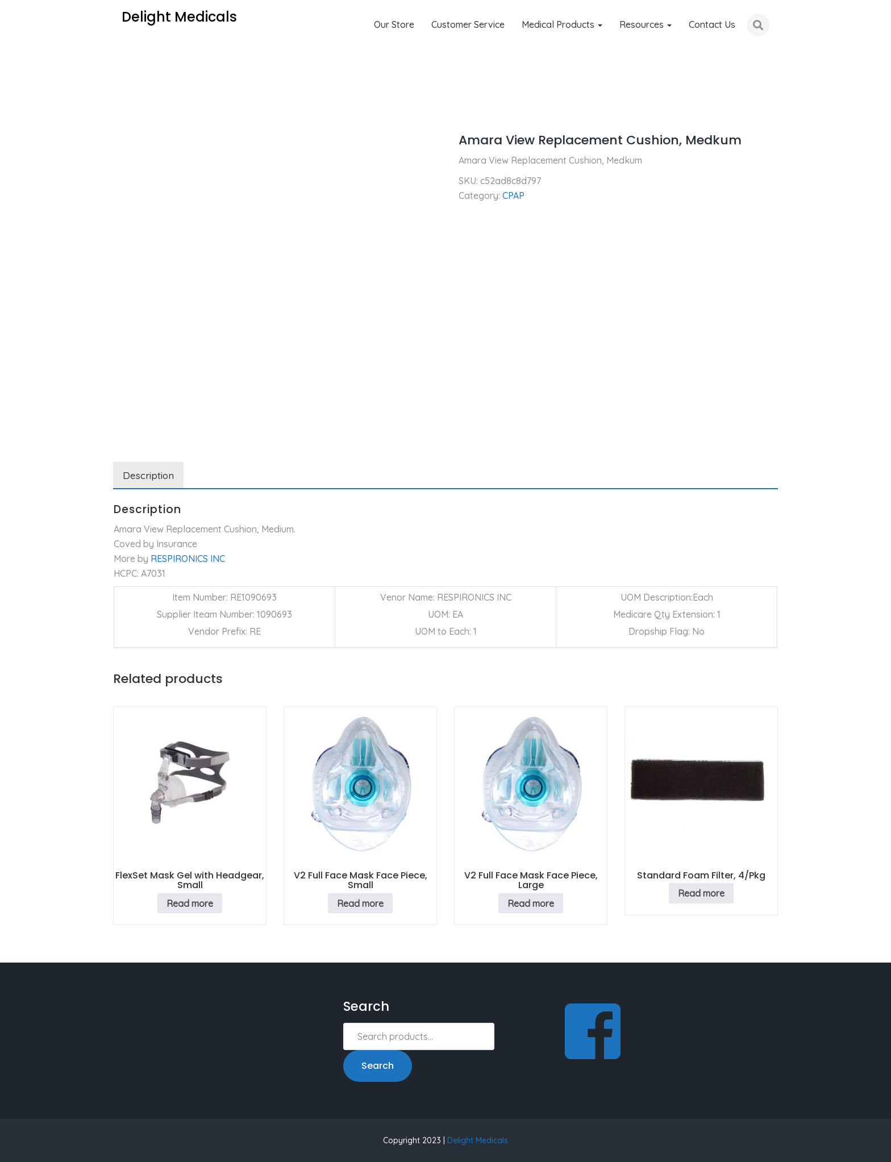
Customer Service (468, 24)
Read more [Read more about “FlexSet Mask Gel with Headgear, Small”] (189, 903)
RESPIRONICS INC (188, 558)
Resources (645, 24)
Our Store (394, 24)
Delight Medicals (477, 1140)
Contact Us (712, 24)
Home (125, 108)
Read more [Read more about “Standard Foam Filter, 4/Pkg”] (701, 893)
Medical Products (562, 24)
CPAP (163, 108)
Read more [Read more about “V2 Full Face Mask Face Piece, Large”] (530, 903)
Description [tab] (148, 475)
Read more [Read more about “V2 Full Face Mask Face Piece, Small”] (360, 903)
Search (377, 1065)
